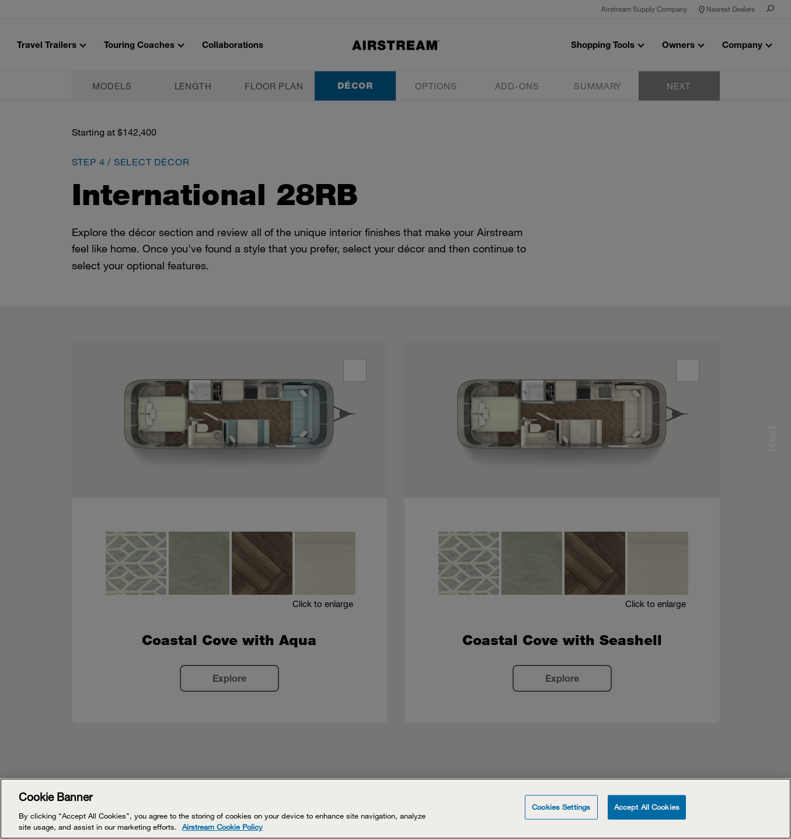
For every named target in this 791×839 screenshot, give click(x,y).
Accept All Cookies (647, 807)
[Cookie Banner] (395, 808)
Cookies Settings (561, 807)
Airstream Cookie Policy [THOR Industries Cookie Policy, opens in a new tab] (222, 826)
